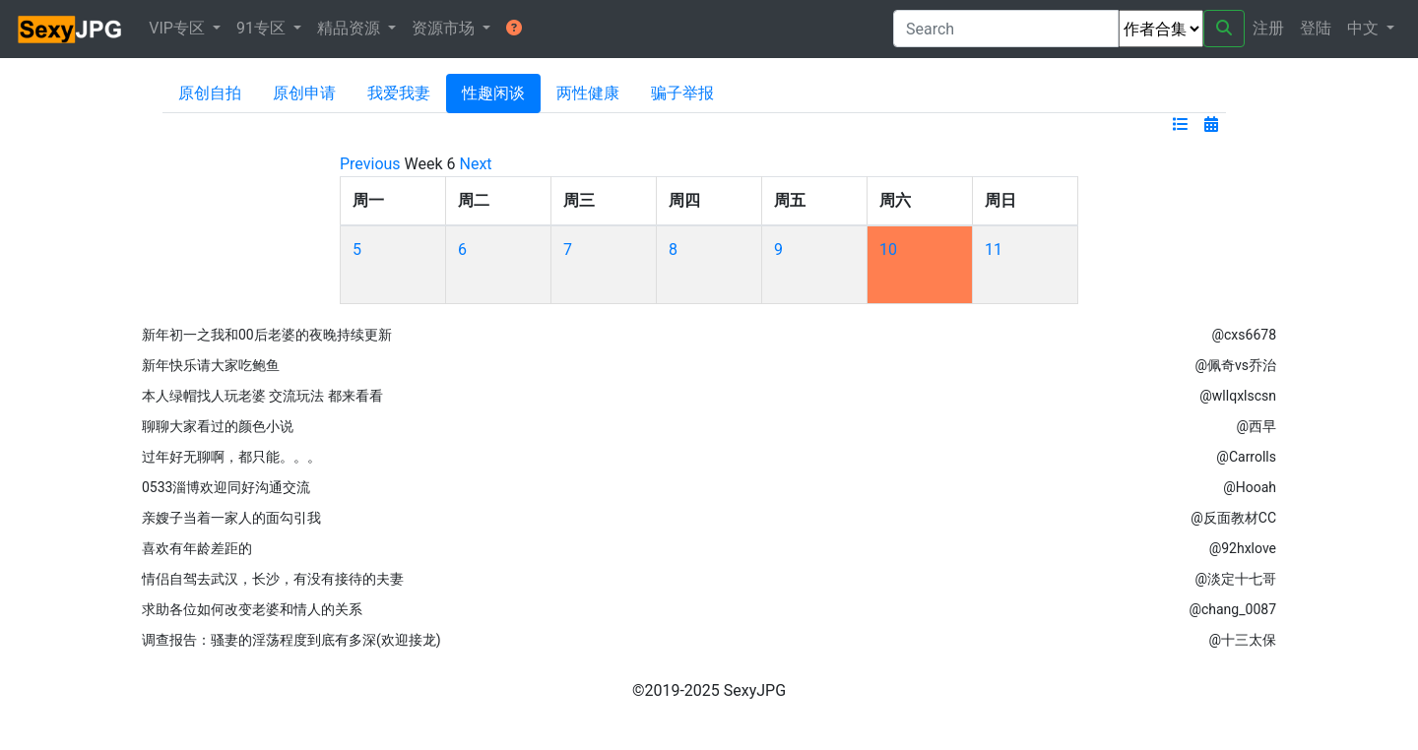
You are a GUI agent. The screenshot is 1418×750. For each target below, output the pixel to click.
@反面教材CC (1233, 518)
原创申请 (304, 93)
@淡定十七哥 (1235, 579)
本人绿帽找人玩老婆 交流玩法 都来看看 (262, 396)
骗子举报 (682, 93)
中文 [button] (1365, 28)
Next (476, 164)
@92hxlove (1242, 548)
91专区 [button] (263, 28)
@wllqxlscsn (1237, 396)
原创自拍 (209, 93)
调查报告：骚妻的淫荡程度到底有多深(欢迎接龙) (291, 640)
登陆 (1315, 28)
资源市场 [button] (445, 28)
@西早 (1256, 426)
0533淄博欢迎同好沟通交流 (226, 487)
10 (888, 249)
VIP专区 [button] (179, 28)
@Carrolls (1246, 457)
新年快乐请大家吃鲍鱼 (211, 365)
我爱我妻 (398, 93)
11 (993, 249)
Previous (370, 164)
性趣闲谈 (493, 93)
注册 (1268, 28)
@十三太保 (1242, 640)
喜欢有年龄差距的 (197, 548)
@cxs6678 (1243, 335)
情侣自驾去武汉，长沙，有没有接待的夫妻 (273, 579)
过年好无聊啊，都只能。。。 (231, 457)
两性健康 (587, 93)
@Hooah (1249, 487)
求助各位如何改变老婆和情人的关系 (252, 609)
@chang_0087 (1232, 609)
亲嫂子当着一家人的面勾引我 (231, 518)
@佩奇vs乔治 (1235, 365)
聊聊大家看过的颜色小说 (217, 426)
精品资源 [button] (350, 28)
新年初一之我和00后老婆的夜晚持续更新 (267, 335)
